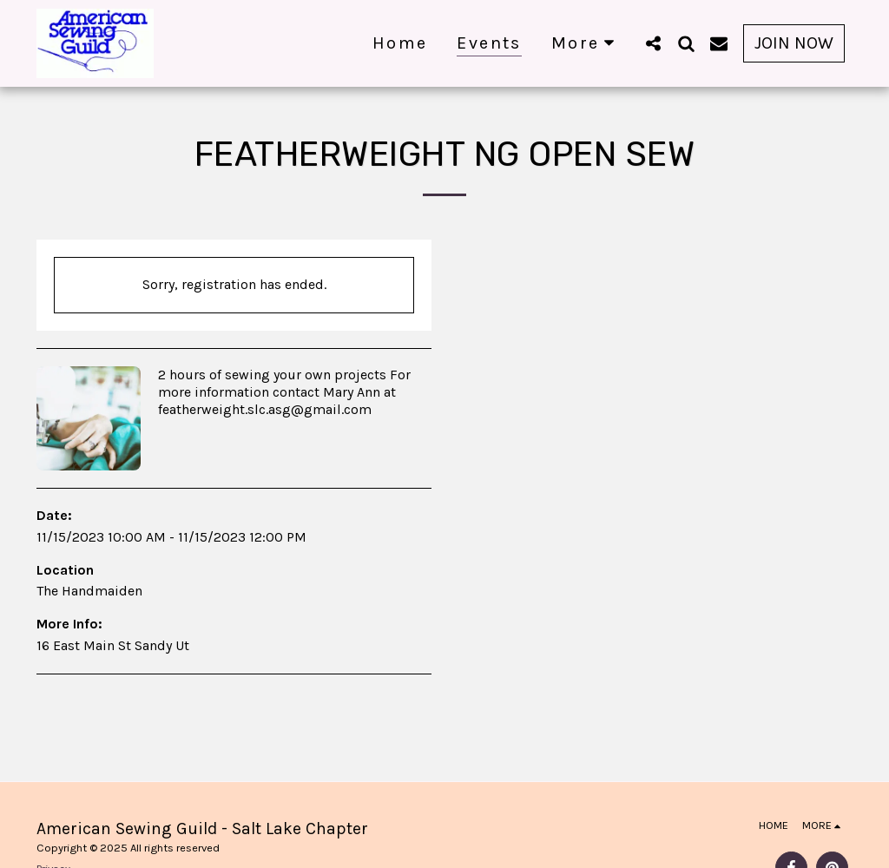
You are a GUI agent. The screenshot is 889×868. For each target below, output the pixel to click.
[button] (652, 43)
